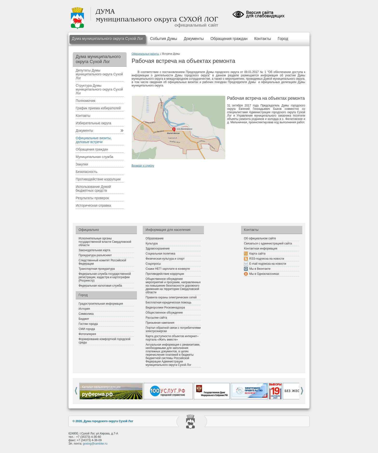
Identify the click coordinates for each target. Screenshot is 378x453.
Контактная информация (260, 248)
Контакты (262, 39)
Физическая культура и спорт (165, 258)
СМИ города (87, 329)
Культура (152, 243)
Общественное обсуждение (164, 312)
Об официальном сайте (260, 238)
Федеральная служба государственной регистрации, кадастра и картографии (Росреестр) (105, 277)
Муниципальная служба (94, 157)
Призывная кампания (160, 322)
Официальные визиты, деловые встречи (94, 140)
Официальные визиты (145, 53)
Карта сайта (257, 253)
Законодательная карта (94, 250)
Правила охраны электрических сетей (171, 297)
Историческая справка (93, 205)
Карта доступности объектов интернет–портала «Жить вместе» (172, 338)
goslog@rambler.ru (95, 443)
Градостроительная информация (101, 303)
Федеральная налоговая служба (100, 285)
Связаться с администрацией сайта (268, 243)
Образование (154, 238)
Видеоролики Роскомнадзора (165, 307)
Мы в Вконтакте (259, 268)
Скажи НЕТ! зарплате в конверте (168, 268)
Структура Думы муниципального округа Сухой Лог (99, 89)
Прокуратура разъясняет (95, 255)
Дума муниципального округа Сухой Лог (107, 39)
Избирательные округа (93, 123)
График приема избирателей (98, 108)
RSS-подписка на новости (266, 258)
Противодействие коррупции (98, 179)
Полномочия (85, 101)
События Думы (163, 39)
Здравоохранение (158, 248)
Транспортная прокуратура (97, 268)
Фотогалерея (87, 334)
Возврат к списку (143, 165)
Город (283, 39)
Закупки (82, 164)
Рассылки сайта (156, 317)
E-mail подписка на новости (267, 263)
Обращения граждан (229, 39)
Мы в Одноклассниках (264, 274)
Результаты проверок (92, 198)
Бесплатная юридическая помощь (168, 302)
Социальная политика (160, 253)
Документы (194, 39)
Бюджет (84, 319)
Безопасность (86, 172)
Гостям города (88, 324)
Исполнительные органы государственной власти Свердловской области (105, 242)
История (84, 308)
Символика (86, 313)
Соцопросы (153, 263)
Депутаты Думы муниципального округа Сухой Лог (99, 74)
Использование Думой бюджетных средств (93, 188)
